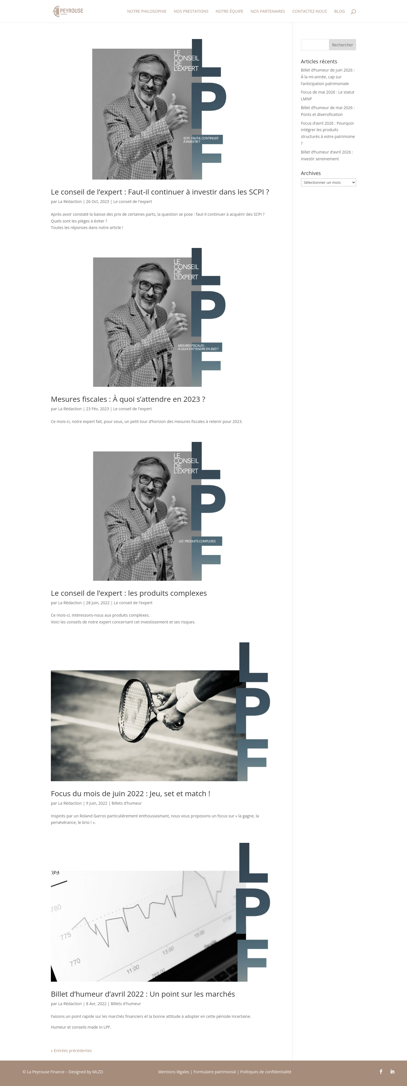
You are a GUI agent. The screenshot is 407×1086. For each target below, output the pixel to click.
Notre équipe (229, 11)
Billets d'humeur (127, 803)
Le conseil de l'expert (132, 201)
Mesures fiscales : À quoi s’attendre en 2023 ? (128, 399)
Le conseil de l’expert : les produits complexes (129, 593)
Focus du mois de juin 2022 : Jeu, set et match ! (130, 793)
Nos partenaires (268, 11)
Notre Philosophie (146, 11)
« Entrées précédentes (71, 1050)
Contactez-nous (309, 11)
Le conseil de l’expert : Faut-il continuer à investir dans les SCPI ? (160, 192)
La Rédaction (70, 201)
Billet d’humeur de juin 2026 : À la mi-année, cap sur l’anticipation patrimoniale (328, 76)
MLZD (98, 1071)
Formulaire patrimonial (214, 1071)
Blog (339, 11)
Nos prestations (191, 11)
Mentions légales (173, 1071)
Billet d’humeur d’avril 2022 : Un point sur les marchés (143, 994)
